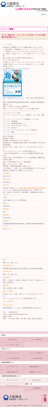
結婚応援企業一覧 (12, 372)
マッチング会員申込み (12, 358)
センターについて (12, 380)
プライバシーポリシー (12, 385)
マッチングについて (12, 353)
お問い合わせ (36, 380)
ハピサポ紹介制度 (36, 358)
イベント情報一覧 (36, 339)
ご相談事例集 (36, 388)
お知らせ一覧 (12, 339)
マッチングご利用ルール (36, 353)
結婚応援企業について (36, 366)
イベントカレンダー (12, 344)
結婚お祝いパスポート (36, 372)
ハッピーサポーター (12, 366)
